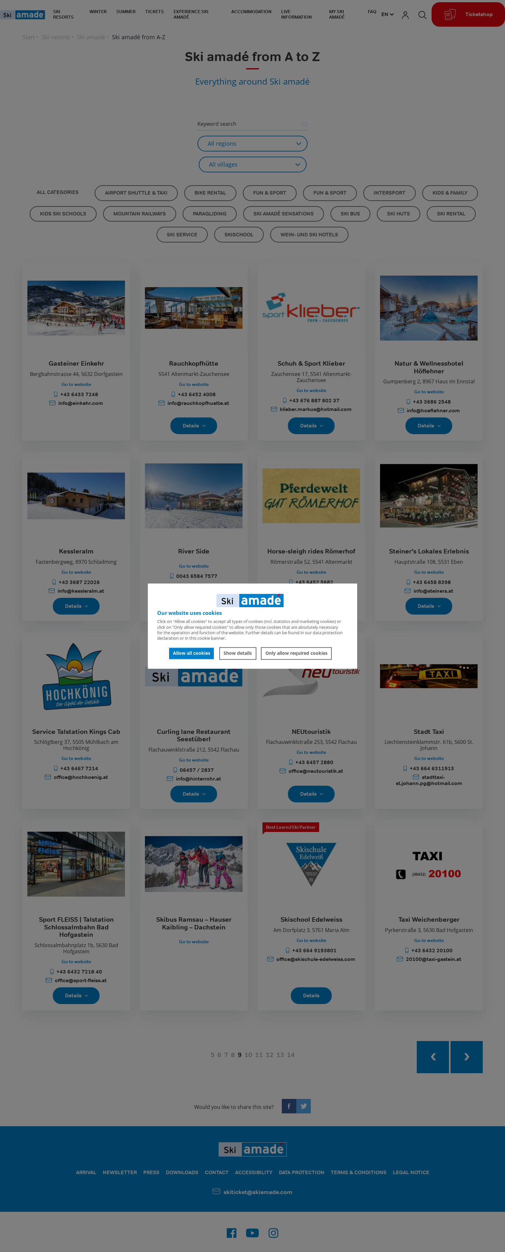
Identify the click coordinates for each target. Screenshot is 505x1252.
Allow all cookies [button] (191, 653)
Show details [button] (238, 653)
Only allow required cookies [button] (296, 653)
